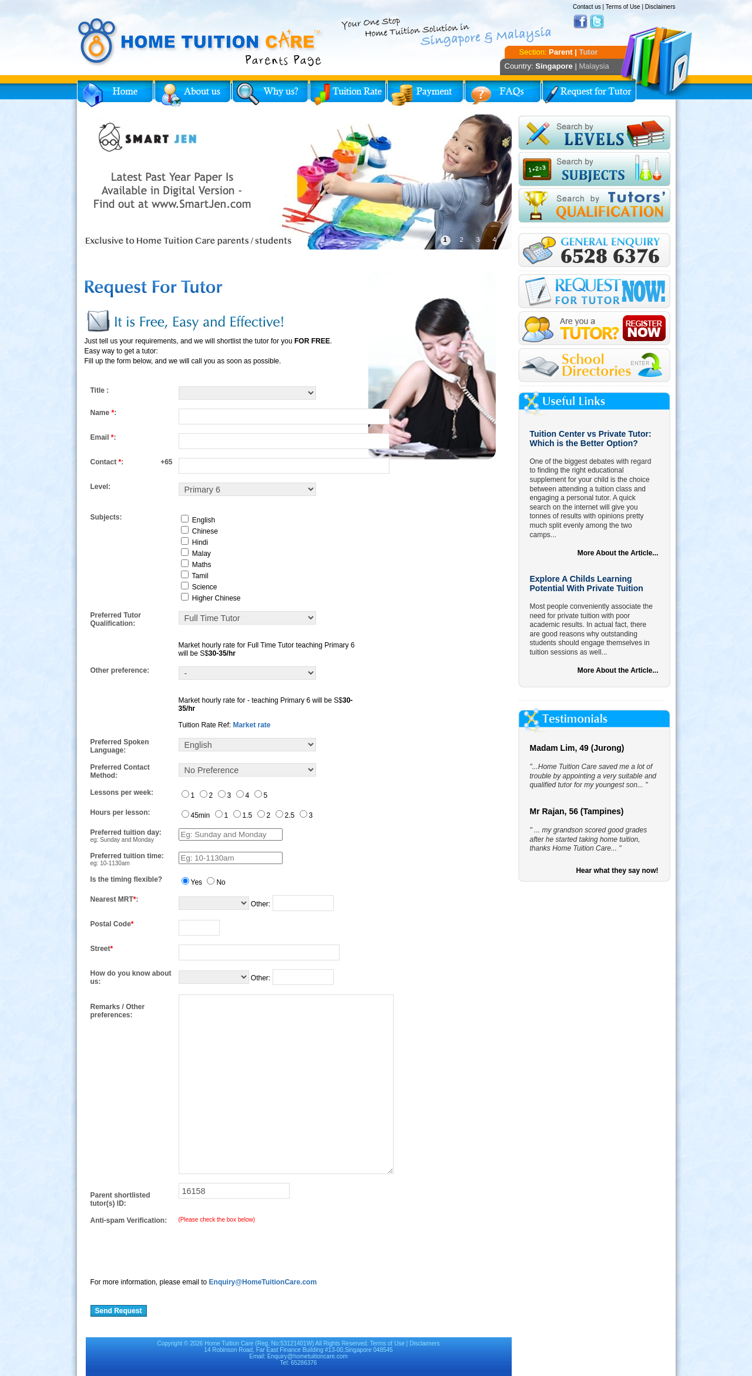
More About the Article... (618, 553)
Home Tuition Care (228, 1343)
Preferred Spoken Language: (119, 746)
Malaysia (594, 66)
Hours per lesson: (120, 812)
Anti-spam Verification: (128, 1220)
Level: (100, 487)
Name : (103, 413)
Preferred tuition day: (126, 832)
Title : (99, 390)
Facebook (580, 22)
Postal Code (112, 924)
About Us (193, 93)
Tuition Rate (348, 93)
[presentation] (179, 1247)
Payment (425, 93)
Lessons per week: (121, 792)
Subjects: (106, 517)
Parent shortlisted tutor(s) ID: (120, 1199)
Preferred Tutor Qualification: (115, 619)
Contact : (107, 462)
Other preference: (120, 670)
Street (101, 949)
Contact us (587, 7)
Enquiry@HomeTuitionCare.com (263, 1282)
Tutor (588, 52)
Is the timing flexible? (126, 879)
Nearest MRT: (114, 899)
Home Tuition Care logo (200, 42)
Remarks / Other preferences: (117, 1011)
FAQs (503, 93)
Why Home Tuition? (270, 93)
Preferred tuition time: (127, 856)
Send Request (118, 1311)
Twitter (597, 22)
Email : (103, 437)
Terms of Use (623, 7)
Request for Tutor (589, 93)
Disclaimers (660, 7)
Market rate (251, 725)
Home (115, 93)
